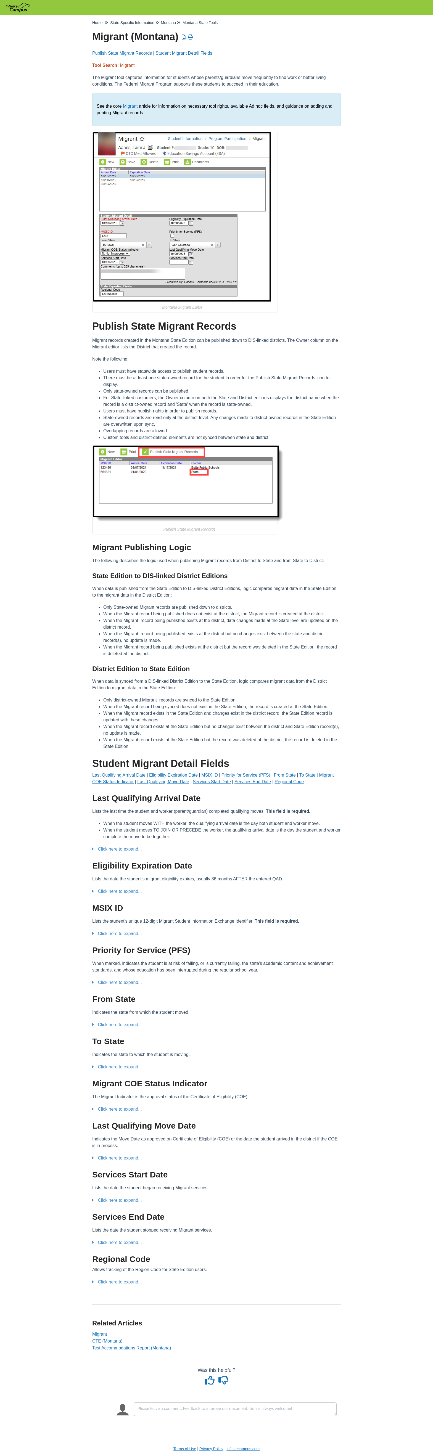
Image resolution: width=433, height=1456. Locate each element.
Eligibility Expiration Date (173, 775)
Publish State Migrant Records (122, 53)
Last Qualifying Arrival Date (119, 775)
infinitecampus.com (243, 1449)
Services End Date (252, 781)
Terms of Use (184, 1449)
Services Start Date (212, 781)
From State (285, 775)
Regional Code (289, 781)
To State (307, 775)
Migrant (130, 106)
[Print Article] (190, 37)
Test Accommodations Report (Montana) (131, 1348)
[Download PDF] (184, 37)
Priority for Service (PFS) (245, 775)
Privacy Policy (211, 1449)
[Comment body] (235, 1409)
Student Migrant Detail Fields (183, 53)
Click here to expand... (120, 849)
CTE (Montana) (107, 1341)
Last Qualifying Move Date (163, 781)
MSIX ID (209, 775)
